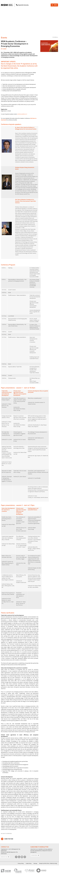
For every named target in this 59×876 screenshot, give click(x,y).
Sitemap (35, 863)
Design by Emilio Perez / (44, 863)
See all (56, 37)
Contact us (4, 856)
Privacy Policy (21, 863)
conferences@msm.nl (22, 114)
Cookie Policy (29, 863)
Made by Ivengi (53, 863)
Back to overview (7, 833)
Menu (54, 5)
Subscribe (34, 855)
